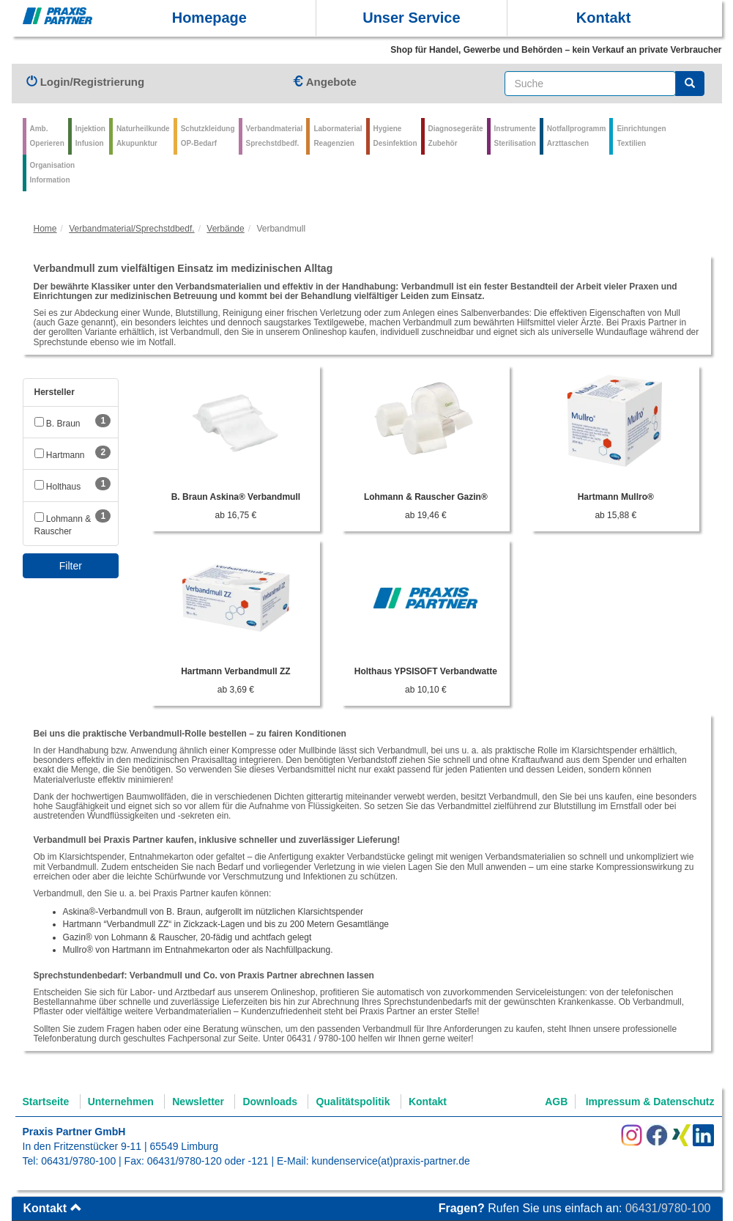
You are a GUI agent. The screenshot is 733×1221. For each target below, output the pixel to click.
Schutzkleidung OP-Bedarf (208, 136)
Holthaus (57, 487)
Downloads (269, 1101)
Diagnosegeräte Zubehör (455, 136)
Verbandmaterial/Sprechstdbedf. (131, 229)
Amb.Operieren (47, 136)
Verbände (225, 229)
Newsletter (198, 1101)
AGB (556, 1101)
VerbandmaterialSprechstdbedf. (274, 136)
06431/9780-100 (78, 1161)
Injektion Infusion (90, 136)
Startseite (46, 1101)
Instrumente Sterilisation (515, 136)
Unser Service (411, 18)
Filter (70, 566)
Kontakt (603, 18)
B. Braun (57, 423)
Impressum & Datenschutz (650, 1101)
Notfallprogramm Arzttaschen (576, 136)
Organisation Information (52, 172)
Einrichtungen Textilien (641, 136)
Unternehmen (121, 1101)
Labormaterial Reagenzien (337, 136)
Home (45, 229)
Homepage (209, 18)
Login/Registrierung (85, 81)
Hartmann (59, 455)
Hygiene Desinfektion (395, 136)
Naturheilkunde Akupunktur (143, 136)
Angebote (324, 81)
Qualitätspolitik (353, 1101)
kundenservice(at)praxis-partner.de (390, 1161)
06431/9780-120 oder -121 (208, 1161)
